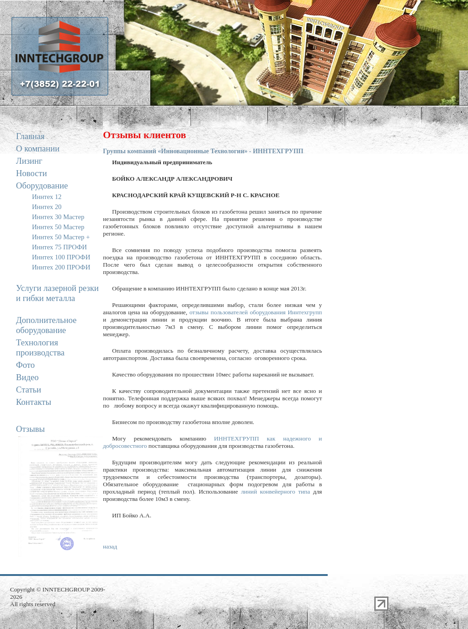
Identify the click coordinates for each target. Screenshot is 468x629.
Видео (27, 377)
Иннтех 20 (47, 206)
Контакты (33, 402)
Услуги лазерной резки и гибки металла (57, 293)
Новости (31, 173)
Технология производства (40, 347)
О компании (37, 148)
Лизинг (29, 161)
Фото (25, 365)
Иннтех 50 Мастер (58, 227)
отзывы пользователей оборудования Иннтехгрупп (255, 312)
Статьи (28, 389)
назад (110, 546)
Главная (30, 136)
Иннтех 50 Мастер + (61, 237)
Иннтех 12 (47, 196)
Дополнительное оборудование (46, 325)
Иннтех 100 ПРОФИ (61, 257)
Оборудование (42, 185)
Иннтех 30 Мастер (58, 216)
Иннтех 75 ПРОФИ (59, 247)
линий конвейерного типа (275, 491)
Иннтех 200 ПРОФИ (61, 267)
